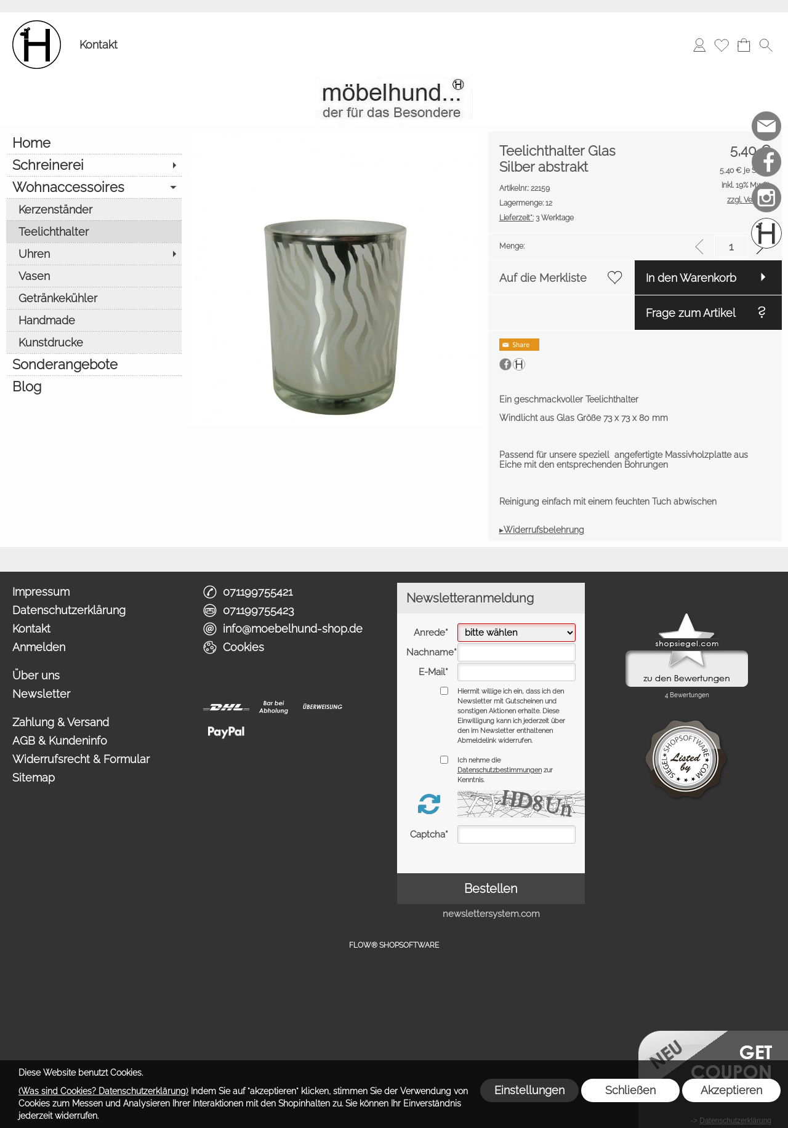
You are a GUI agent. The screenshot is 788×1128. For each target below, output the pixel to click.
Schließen (630, 1090)
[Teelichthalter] (94, 231)
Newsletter (41, 693)
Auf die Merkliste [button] (543, 277)
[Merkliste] (722, 45)
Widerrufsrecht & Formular (81, 759)
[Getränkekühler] (94, 298)
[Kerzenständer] (94, 209)
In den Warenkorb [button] (691, 277)
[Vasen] (94, 276)
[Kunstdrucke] (94, 342)
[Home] (94, 143)
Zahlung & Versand (60, 722)
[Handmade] (94, 320)
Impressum (41, 591)
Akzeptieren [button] (731, 1090)
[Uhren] (94, 253)
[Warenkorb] (744, 45)
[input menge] (731, 246)
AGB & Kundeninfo (59, 740)
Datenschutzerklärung (69, 610)
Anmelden (38, 647)
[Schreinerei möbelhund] (766, 233)
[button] (766, 45)
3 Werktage (536, 218)
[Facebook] (766, 161)
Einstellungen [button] (529, 1090)
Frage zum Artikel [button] (691, 312)
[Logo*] (36, 25)
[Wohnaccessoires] (94, 187)
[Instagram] (766, 197)
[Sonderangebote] (94, 364)
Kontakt (98, 44)
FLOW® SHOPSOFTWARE (394, 945)
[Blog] (94, 386)
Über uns (36, 675)
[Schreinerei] (94, 165)
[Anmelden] (699, 45)
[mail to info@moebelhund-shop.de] (766, 126)
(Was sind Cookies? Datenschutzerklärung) (103, 1091)
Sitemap (33, 777)
